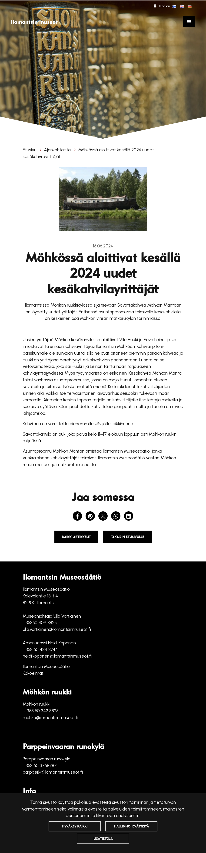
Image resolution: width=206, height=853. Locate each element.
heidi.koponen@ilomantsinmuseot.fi (57, 656)
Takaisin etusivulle (127, 537)
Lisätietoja (103, 838)
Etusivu (30, 149)
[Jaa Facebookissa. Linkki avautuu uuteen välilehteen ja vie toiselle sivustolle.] (78, 516)
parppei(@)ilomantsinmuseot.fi (53, 772)
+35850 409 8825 (40, 622)
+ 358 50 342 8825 (41, 711)
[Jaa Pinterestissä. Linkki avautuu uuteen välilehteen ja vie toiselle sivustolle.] (90, 516)
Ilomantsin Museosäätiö (46, 666)
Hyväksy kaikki (74, 826)
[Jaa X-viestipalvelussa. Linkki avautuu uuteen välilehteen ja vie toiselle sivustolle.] (103, 516)
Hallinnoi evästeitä (131, 826)
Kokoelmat (33, 673)
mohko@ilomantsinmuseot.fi (50, 717)
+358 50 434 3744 (40, 649)
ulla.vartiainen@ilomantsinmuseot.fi (57, 629)
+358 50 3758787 (40, 765)
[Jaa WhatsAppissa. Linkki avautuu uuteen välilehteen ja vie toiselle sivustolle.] (116, 516)
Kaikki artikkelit (76, 537)
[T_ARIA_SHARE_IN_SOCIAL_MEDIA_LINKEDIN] (128, 516)
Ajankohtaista (58, 149)
